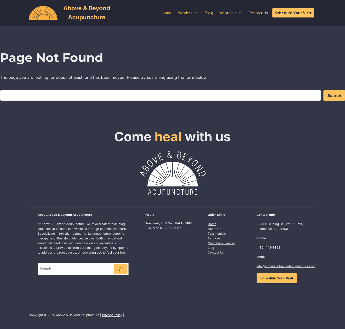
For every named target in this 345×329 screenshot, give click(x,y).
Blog (209, 13)
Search (334, 95)
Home (166, 13)
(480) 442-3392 (268, 247)
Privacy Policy (112, 315)
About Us (231, 13)
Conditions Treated (221, 243)
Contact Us (258, 13)
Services (188, 13)
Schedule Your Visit (293, 13)
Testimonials (217, 233)
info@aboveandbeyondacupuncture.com (286, 266)
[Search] (120, 269)
